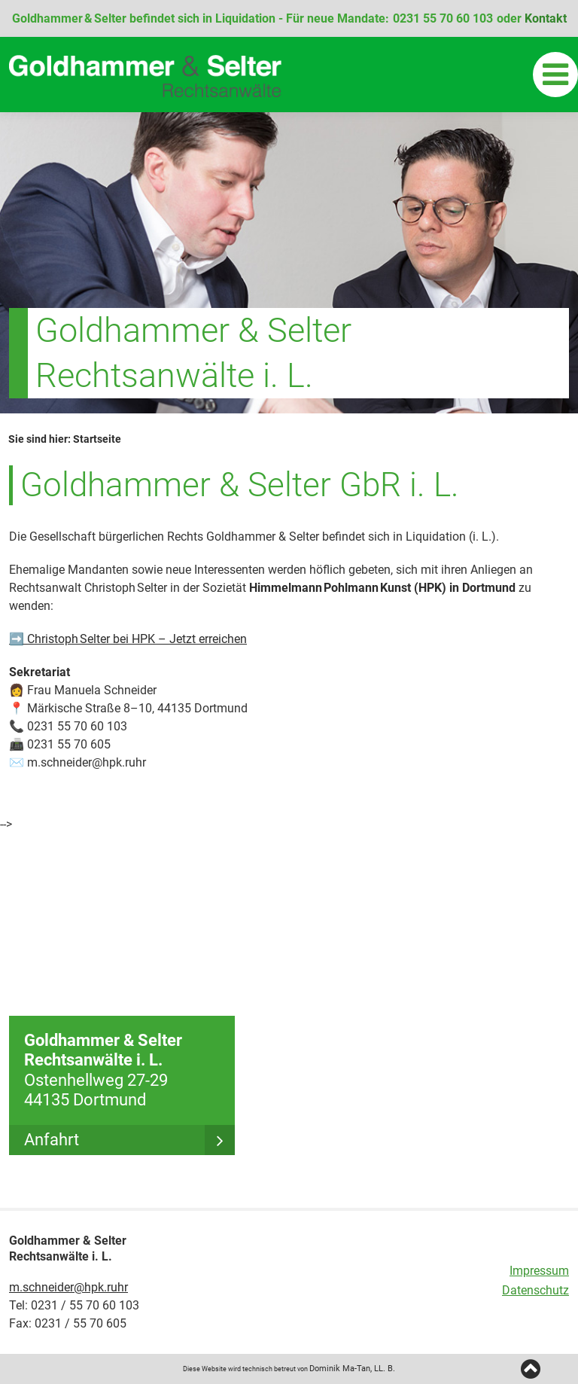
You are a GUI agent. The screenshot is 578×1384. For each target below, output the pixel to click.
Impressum (539, 1271)
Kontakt (546, 18)
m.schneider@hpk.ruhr (68, 1287)
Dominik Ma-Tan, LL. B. (352, 1368)
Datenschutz (535, 1290)
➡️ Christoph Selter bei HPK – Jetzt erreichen (128, 639)
